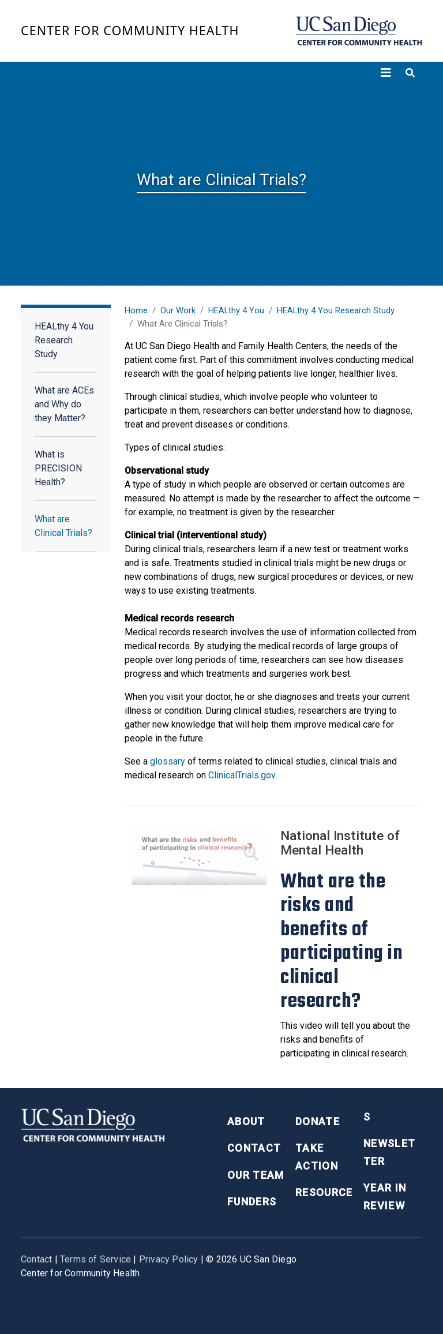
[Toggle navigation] (386, 73)
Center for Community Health (130, 30)
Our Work (178, 310)
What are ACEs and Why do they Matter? (64, 404)
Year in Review (384, 1197)
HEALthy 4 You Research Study (64, 340)
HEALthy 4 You (236, 310)
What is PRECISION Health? (58, 468)
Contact (254, 1148)
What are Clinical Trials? (63, 526)
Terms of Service (95, 1259)
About (246, 1121)
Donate (317, 1121)
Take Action (316, 1157)
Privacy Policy (168, 1259)
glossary (167, 761)
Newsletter (389, 1152)
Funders (251, 1202)
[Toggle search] (410, 73)
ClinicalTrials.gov (240, 775)
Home (136, 310)
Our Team (255, 1175)
